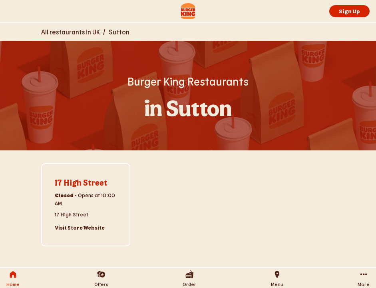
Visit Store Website (80, 227)
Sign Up (349, 11)
